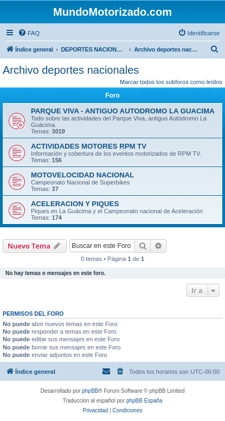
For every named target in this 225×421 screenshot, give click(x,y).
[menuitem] (29, 33)
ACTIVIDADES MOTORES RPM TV (88, 146)
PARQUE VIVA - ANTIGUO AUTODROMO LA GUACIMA (123, 111)
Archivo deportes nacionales (71, 70)
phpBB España (144, 401)
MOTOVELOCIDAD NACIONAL (82, 175)
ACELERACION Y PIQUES (75, 204)
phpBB (90, 391)
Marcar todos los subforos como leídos (171, 82)
